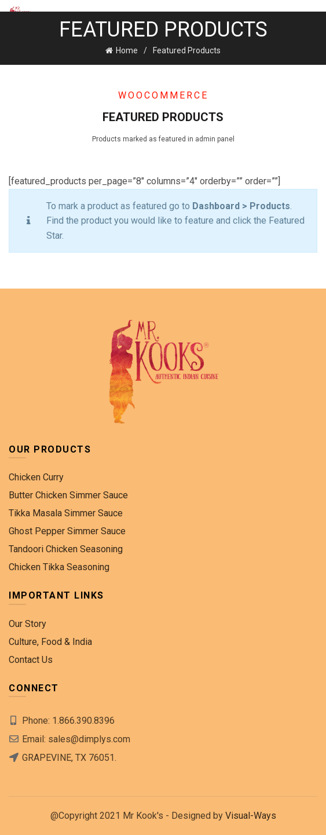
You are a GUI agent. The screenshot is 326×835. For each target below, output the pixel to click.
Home (127, 50)
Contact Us (31, 659)
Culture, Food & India (50, 641)
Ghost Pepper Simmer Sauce (67, 531)
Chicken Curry (36, 477)
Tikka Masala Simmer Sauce (66, 513)
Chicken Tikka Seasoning (59, 567)
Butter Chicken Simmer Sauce (68, 495)
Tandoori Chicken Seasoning (66, 549)
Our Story (27, 623)
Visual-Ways (250, 815)
